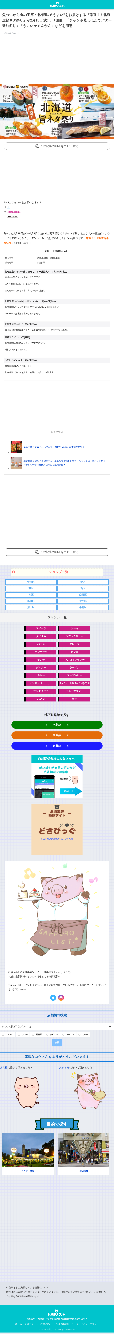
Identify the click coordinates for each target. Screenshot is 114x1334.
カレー (41, 675)
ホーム (18, 1325)
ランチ (41, 660)
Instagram (13, 211)
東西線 (57, 736)
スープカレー (74, 675)
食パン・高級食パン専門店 (74, 683)
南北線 (57, 725)
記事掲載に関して (65, 1325)
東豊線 (57, 746)
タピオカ (41, 636)
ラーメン (74, 668)
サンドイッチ (41, 691)
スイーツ (41, 628)
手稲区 (83, 607)
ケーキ (74, 628)
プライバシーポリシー (87, 1325)
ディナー (41, 668)
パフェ (41, 644)
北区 (83, 581)
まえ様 (4, 1069)
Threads (12, 216)
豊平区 (83, 601)
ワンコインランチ (74, 660)
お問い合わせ (47, 1325)
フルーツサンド (74, 691)
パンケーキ (41, 652)
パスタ (41, 699)
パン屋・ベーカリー (41, 683)
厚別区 (31, 601)
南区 (31, 594)
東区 (31, 588)
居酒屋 (41, 1036)
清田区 (31, 607)
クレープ (74, 644)
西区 (83, 588)
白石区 (83, 594)
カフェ (74, 652)
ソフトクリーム (74, 636)
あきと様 (64, 1069)
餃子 (74, 699)
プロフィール (31, 1325)
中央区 (31, 581)
